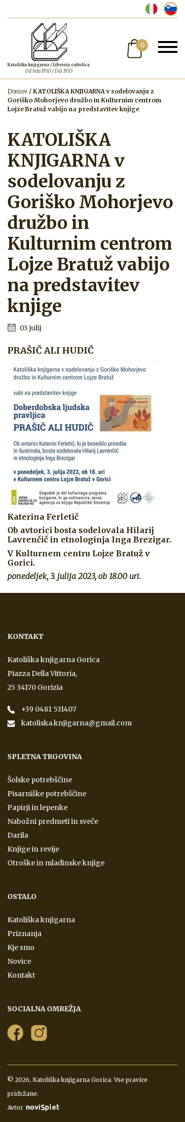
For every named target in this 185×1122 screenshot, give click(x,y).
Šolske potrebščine (39, 779)
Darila (17, 835)
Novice (19, 961)
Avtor (33, 1107)
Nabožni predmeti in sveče (52, 821)
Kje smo (21, 947)
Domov (17, 91)
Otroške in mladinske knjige (56, 862)
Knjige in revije (33, 849)
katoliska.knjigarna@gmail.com (76, 722)
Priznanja (24, 933)
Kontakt (21, 975)
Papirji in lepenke (37, 807)
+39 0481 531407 (48, 709)
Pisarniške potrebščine (46, 793)
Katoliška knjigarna (41, 919)
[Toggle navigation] (168, 48)
